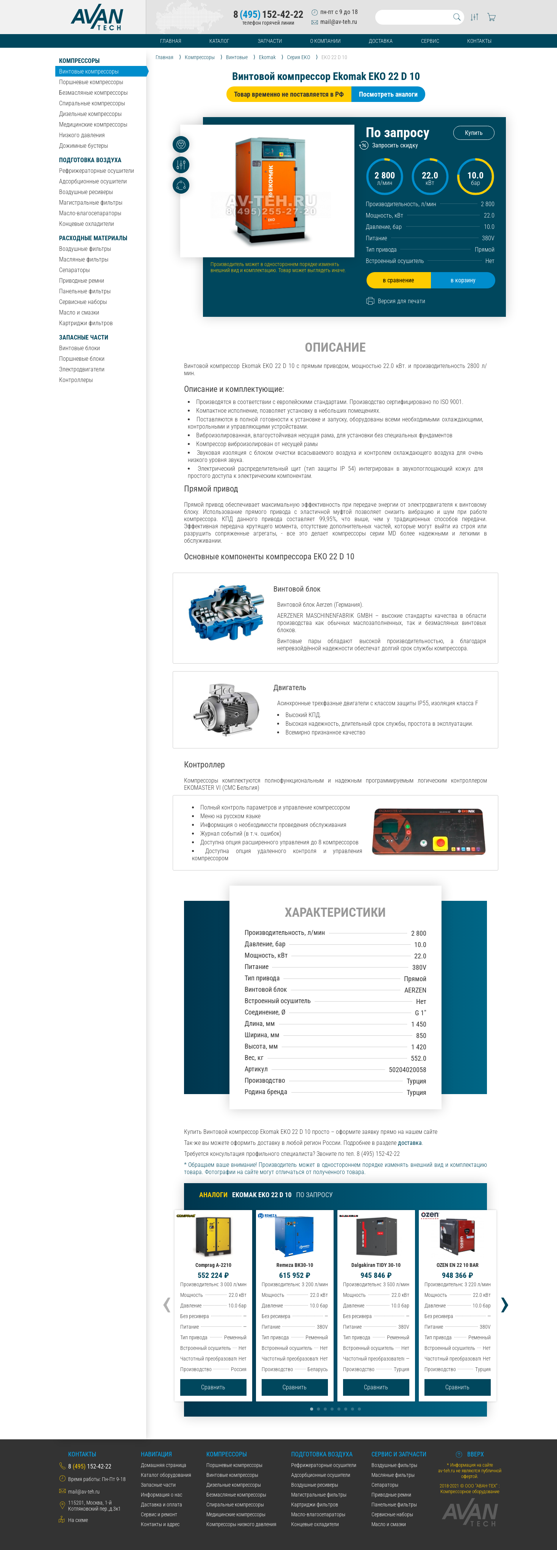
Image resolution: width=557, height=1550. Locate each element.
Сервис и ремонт (159, 1514)
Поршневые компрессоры (91, 82)
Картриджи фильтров (86, 323)
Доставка (381, 41)
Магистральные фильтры (90, 202)
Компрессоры (79, 60)
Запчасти (270, 41)
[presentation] (166, 1302)
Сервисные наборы (83, 301)
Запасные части (83, 337)
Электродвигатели (82, 369)
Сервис (430, 41)
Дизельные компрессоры (90, 113)
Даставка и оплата (161, 1504)
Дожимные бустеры (83, 145)
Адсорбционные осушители (93, 181)
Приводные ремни (81, 280)
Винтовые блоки (79, 348)
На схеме (78, 1520)
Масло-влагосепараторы (90, 213)
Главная (170, 41)
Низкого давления (82, 135)
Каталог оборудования (166, 1475)
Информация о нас (161, 1495)
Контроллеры (76, 380)
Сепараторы (74, 270)
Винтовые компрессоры (89, 71)
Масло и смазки (79, 312)
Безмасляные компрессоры (93, 92)
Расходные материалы (93, 238)
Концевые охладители (86, 223)
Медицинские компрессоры (93, 124)
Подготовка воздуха (90, 160)
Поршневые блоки (82, 358)
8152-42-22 (268, 14)
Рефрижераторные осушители (96, 170)
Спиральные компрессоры (92, 103)
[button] (311, 1409)
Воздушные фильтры (85, 248)
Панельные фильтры (85, 291)
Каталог (219, 41)
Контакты (479, 41)
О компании (325, 41)
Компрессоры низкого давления (241, 1524)
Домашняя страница (163, 1465)
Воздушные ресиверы (86, 192)
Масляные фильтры (83, 259)
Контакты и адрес (160, 1524)
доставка (410, 1142)
